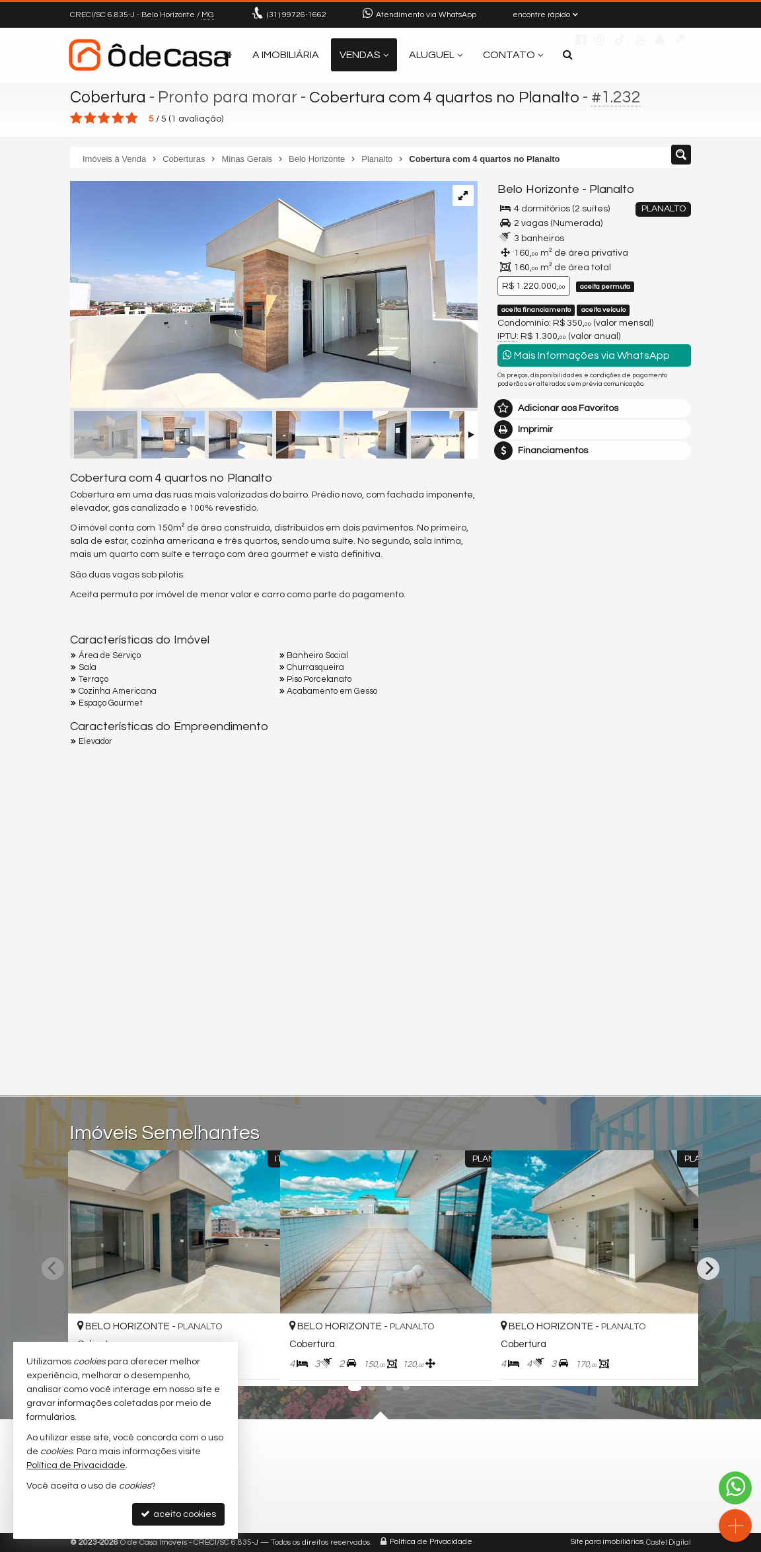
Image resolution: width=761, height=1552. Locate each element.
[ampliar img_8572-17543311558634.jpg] (274, 295)
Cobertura (108, 97)
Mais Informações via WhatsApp (586, 355)
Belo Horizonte (538, 189)
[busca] (567, 54)
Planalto (611, 189)
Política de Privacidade (431, 1542)
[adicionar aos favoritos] (255, 1363)
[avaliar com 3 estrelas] (104, 118)
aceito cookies (178, 1514)
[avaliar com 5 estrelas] (132, 118)
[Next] (708, 1268)
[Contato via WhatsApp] (735, 1487)
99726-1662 (296, 15)
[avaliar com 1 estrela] (76, 118)
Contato (513, 55)
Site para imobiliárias (607, 1542)
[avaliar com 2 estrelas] (90, 118)
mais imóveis (595, 645)
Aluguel (435, 55)
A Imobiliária (285, 55)
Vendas (364, 55)
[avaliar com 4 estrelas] (118, 118)
